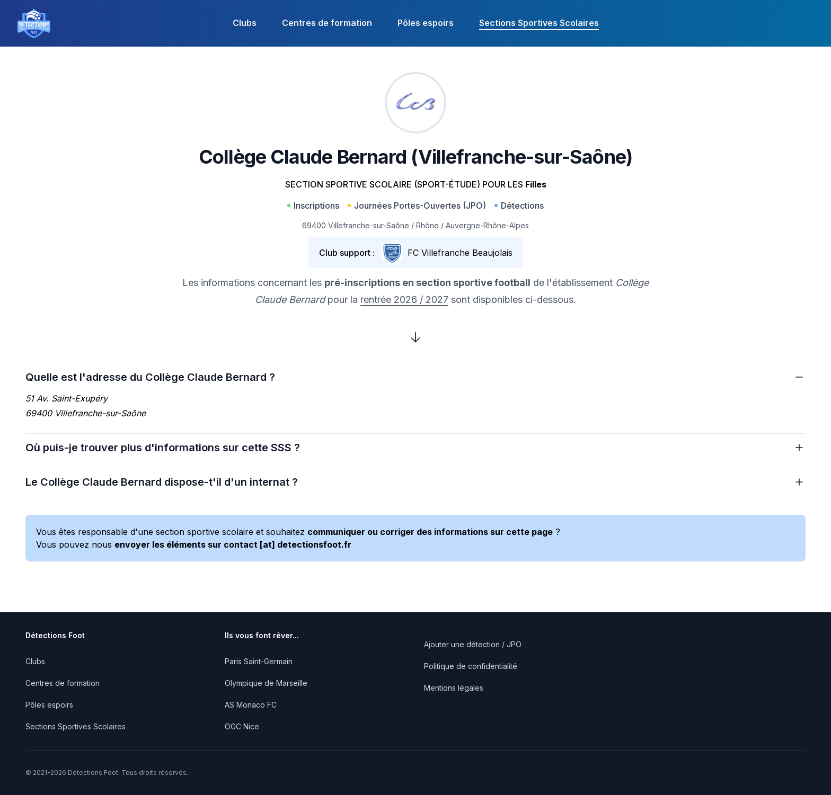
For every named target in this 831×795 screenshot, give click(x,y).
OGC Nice (242, 726)
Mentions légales (453, 687)
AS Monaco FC (251, 704)
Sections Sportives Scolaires (539, 22)
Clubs (245, 22)
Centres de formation (327, 22)
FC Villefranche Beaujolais (460, 252)
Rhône (427, 225)
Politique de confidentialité (470, 666)
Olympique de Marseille (266, 682)
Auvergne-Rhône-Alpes (487, 225)
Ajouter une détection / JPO (472, 644)
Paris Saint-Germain (259, 661)
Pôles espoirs (425, 22)
